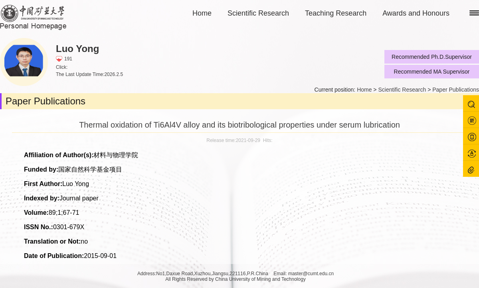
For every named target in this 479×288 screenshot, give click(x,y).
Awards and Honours (415, 13)
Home (202, 13)
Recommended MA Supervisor (432, 71)
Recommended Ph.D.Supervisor (432, 57)
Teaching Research (335, 13)
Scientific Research (258, 13)
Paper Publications (455, 89)
